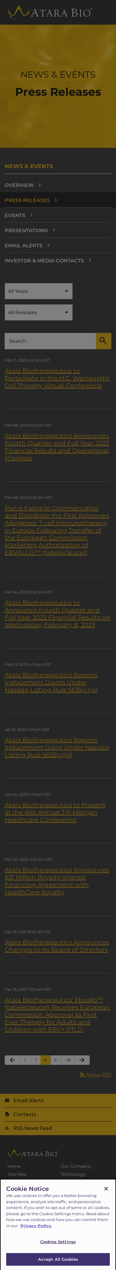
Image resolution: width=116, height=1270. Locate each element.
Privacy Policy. (36, 1228)
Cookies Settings (58, 1244)
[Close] (106, 1191)
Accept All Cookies (58, 1261)
